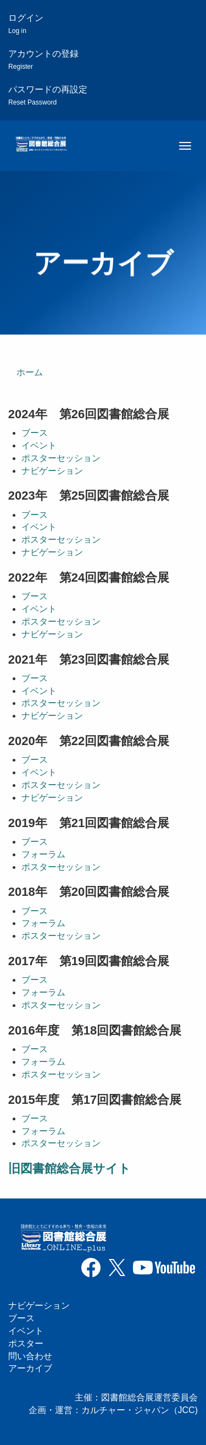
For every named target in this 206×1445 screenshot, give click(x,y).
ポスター (25, 1343)
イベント (39, 445)
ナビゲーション (52, 470)
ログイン (25, 24)
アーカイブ (30, 1368)
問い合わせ (30, 1356)
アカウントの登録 (43, 59)
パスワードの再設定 (47, 95)
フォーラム (43, 854)
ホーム (29, 372)
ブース (34, 432)
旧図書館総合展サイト (69, 1168)
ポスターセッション (61, 458)
